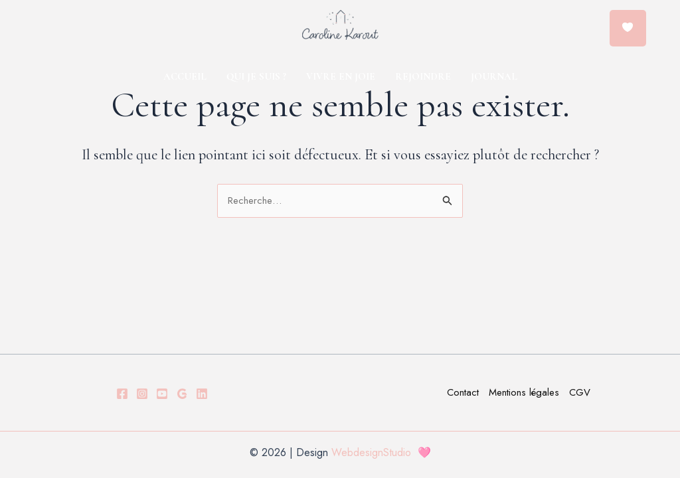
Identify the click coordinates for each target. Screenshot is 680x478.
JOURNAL (494, 76)
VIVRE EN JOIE (340, 76)
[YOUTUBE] (162, 394)
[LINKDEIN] (202, 394)
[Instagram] (142, 394)
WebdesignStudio (374, 452)
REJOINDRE (423, 76)
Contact (463, 392)
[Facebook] (122, 394)
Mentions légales (524, 392)
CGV (579, 392)
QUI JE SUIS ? (256, 76)
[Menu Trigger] (628, 28)
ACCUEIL (185, 76)
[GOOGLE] (182, 394)
